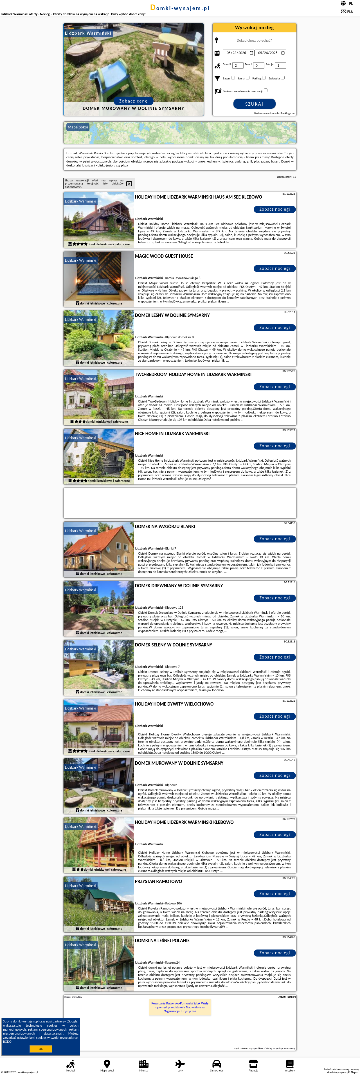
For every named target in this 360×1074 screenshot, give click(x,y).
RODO (7, 1042)
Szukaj (254, 104)
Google (73, 1021)
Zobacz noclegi (275, 209)
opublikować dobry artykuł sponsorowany (274, 1048)
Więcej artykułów (73, 996)
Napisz (355, 1072)
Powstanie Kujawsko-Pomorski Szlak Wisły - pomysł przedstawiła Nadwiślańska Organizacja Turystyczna (180, 1007)
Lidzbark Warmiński (80, 201)
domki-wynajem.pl (180, 8)
